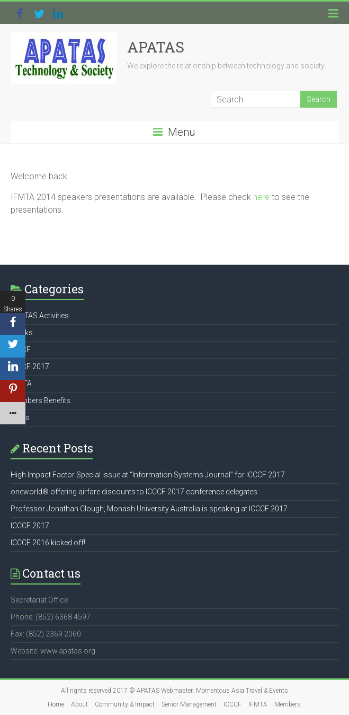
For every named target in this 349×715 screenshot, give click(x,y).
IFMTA (257, 704)
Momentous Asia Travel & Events (242, 690)
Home (56, 704)
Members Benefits (40, 400)
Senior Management (189, 704)
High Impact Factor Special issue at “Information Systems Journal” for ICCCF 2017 (148, 474)
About (79, 704)
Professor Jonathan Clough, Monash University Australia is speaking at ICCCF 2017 (149, 508)
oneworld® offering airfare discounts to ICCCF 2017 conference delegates (134, 491)
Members (287, 704)
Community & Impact (125, 704)
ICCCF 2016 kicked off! (48, 542)
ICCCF (232, 704)
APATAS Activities (40, 315)
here (261, 197)
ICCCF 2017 (30, 366)
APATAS (155, 47)
